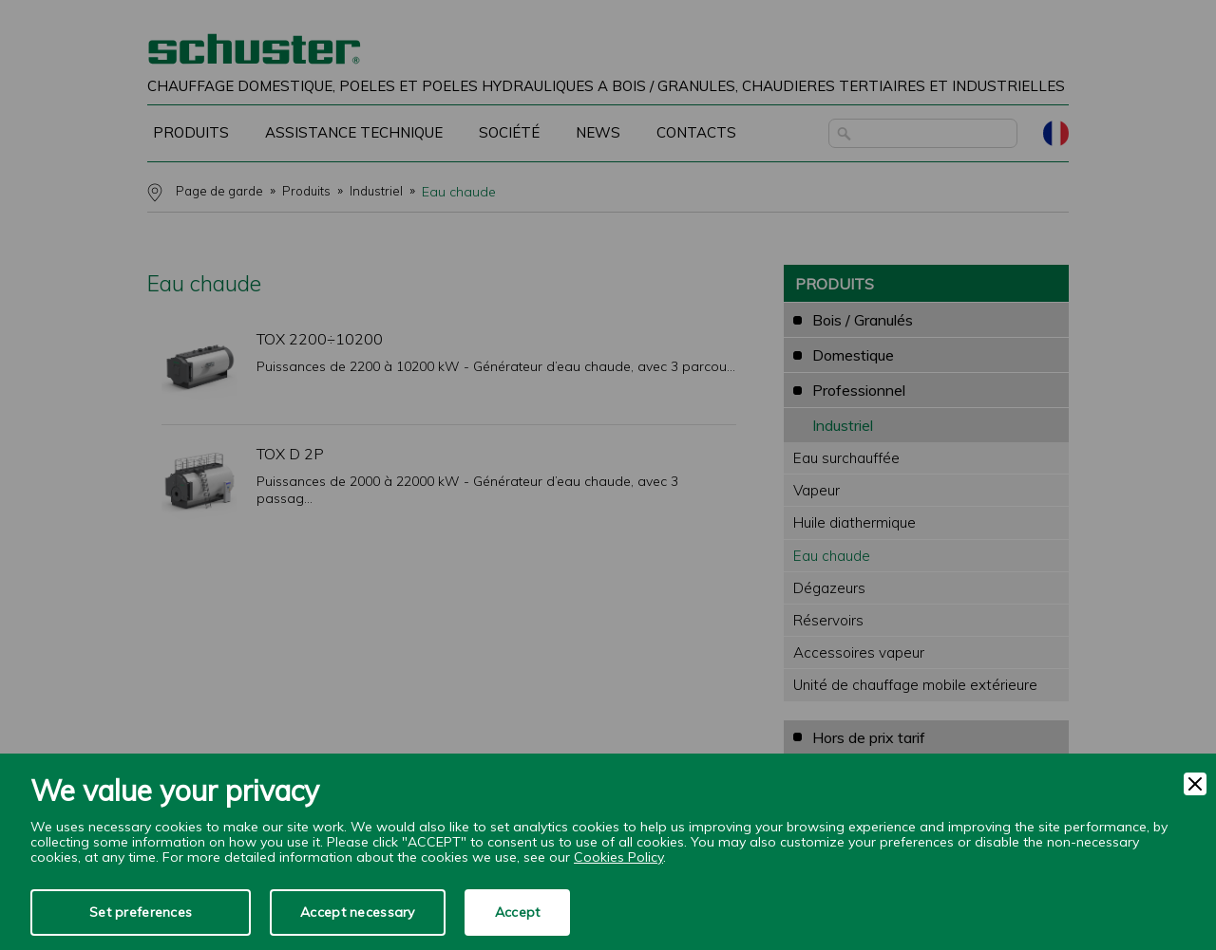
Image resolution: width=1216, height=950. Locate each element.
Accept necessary (357, 912)
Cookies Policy (618, 857)
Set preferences (140, 912)
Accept (518, 912)
